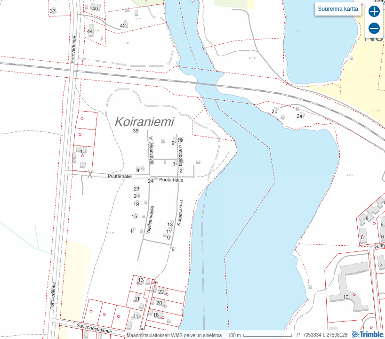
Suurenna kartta (338, 9)
